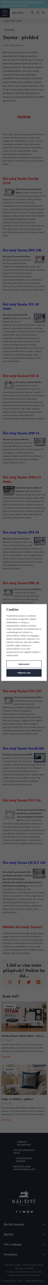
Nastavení (24, 664)
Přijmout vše (24, 672)
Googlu (34, 635)
